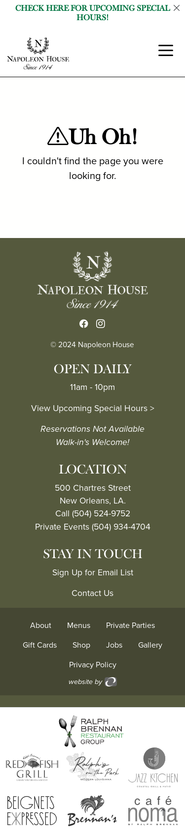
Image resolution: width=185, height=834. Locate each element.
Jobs (114, 645)
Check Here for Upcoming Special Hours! (92, 13)
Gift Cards (40, 645)
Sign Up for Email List (92, 572)
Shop (81, 645)
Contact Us (92, 593)
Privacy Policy (92, 664)
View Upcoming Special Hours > (92, 408)
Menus (78, 625)
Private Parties (130, 625)
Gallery (150, 645)
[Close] (176, 8)
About (40, 625)
